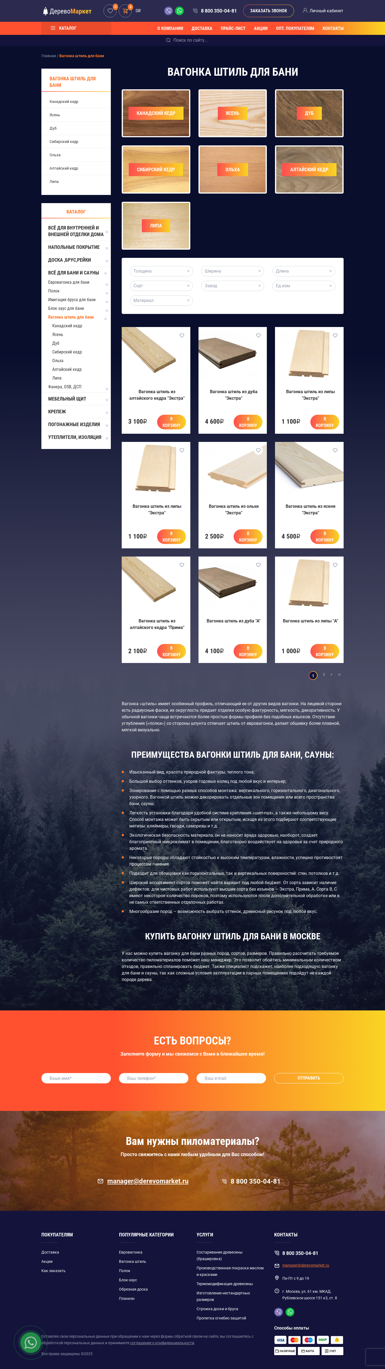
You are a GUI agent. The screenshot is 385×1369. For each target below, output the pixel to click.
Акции (261, 28)
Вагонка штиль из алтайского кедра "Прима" (157, 624)
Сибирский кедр (64, 141)
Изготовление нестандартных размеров (223, 1296)
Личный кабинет (326, 10)
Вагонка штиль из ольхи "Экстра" (234, 509)
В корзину (172, 422)
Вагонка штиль (132, 1261)
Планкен (127, 1298)
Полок (54, 291)
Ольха (55, 155)
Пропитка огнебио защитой (221, 1318)
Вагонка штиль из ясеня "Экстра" (310, 509)
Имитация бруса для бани (72, 299)
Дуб (53, 128)
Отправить (309, 1078)
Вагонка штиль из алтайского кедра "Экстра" (157, 395)
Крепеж (78, 412)
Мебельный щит (78, 399)
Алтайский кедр (64, 168)
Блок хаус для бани (66, 308)
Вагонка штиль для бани (73, 82)
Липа (54, 181)
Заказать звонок (268, 10)
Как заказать (53, 1271)
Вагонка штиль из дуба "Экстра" (234, 395)
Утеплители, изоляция (78, 437)
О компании (170, 28)
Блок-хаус (128, 1280)
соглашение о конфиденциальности (162, 1343)
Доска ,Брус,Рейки (78, 260)
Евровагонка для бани (68, 282)
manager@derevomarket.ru (142, 1181)
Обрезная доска (133, 1289)
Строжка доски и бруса (217, 1309)
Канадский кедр (64, 101)
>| (339, 674)
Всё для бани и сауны (78, 273)
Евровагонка (130, 1252)
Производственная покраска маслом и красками (230, 1271)
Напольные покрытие (78, 247)
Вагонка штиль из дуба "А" (234, 621)
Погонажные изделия (78, 424)
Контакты (333, 28)
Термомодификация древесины (225, 1284)
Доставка (202, 28)
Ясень (55, 115)
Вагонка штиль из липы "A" (310, 621)
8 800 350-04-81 (219, 11)
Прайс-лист (233, 28)
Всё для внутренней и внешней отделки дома (78, 231)
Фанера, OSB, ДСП (64, 386)
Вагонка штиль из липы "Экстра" (310, 395)
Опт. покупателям (295, 28)
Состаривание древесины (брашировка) (220, 1255)
